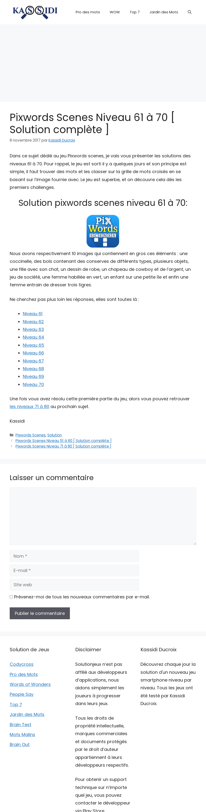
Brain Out (20, 744)
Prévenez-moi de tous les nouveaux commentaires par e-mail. (82, 597)
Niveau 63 (33, 329)
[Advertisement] (103, 61)
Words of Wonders (30, 684)
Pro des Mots (24, 674)
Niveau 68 (33, 369)
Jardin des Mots (163, 12)
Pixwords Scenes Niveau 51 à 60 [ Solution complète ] (64, 440)
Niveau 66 (33, 353)
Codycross (21, 664)
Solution (54, 435)
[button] (189, 12)
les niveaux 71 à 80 (29, 406)
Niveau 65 (33, 345)
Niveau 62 (33, 322)
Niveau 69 (33, 376)
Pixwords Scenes (31, 435)
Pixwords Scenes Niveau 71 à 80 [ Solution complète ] (63, 446)
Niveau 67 (33, 361)
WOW (115, 12)
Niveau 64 (33, 337)
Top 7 (135, 12)
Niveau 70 (33, 384)
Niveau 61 (32, 314)
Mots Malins (22, 735)
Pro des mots (88, 12)
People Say (21, 694)
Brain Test (20, 725)
